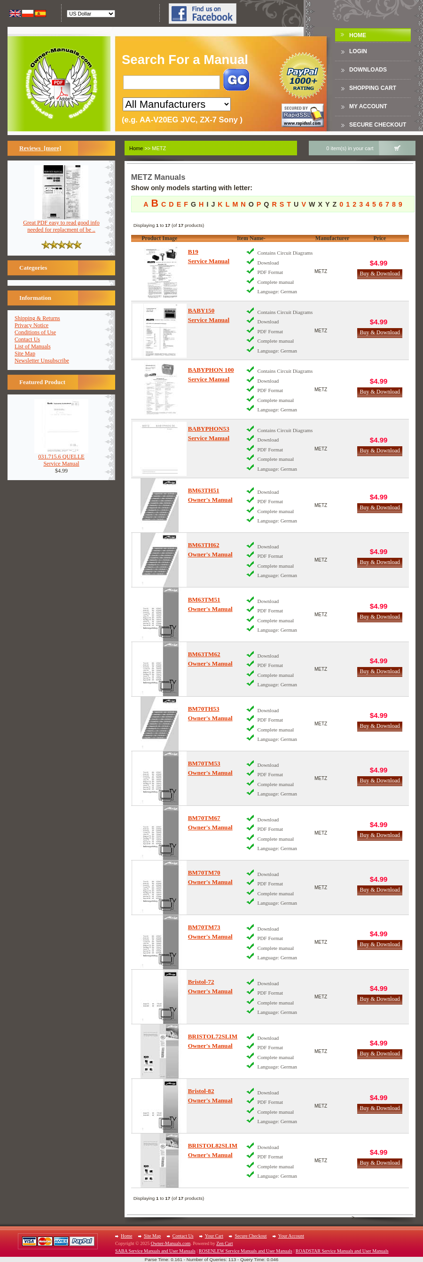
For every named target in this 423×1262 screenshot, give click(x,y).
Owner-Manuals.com (171, 1243)
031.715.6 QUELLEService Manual (61, 457)
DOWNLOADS (368, 69)
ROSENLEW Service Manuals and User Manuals (245, 1251)
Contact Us (27, 339)
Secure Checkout (377, 124)
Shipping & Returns (37, 318)
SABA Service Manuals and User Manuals (155, 1251)
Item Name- (251, 238)
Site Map (25, 353)
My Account (368, 106)
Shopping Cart (372, 88)
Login (358, 51)
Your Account (291, 1235)
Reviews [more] (40, 148)
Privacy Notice (31, 325)
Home (357, 35)
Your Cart (214, 1235)
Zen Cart (224, 1243)
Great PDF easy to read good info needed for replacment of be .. (61, 223)
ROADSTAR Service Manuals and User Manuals (342, 1251)
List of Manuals (33, 346)
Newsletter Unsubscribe (42, 360)
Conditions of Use (35, 332)
